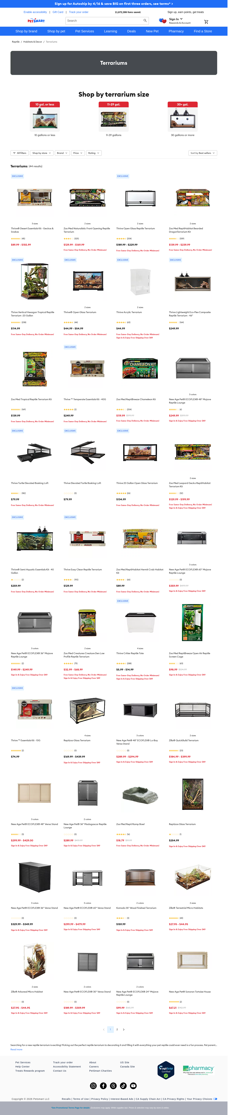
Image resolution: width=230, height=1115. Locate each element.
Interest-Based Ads (122, 1099)
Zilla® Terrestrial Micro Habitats (186, 907)
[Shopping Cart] (210, 22)
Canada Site (127, 1066)
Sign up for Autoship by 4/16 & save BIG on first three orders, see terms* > (114, 4)
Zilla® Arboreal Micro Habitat (27, 991)
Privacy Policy (99, 1099)
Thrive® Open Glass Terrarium (80, 312)
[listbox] (113, 119)
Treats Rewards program (30, 1070)
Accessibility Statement (67, 1066)
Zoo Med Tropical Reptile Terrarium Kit (31, 399)
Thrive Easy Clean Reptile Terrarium (83, 569)
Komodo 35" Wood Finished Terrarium (136, 907)
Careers (94, 1066)
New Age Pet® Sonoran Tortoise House (190, 991)
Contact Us (59, 1070)
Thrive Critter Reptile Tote (130, 653)
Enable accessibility (35, 12)
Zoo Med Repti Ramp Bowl (130, 824)
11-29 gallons (113, 135)
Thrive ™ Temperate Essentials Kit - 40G (85, 399)
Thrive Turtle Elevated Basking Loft (29, 483)
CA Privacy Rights (173, 1099)
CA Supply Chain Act (148, 1099)
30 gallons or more (182, 135)
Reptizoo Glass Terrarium (77, 740)
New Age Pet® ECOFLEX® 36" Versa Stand (34, 907)
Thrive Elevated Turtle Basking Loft (82, 483)
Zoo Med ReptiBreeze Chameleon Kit (136, 399)
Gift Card (58, 12)
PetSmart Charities (100, 1070)
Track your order (78, 12)
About (92, 1062)
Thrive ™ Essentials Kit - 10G (25, 740)
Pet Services (23, 1062)
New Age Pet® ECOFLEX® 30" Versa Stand (87, 991)
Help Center (23, 1066)
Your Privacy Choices (202, 1099)
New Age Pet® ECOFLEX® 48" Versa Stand (34, 824)
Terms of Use (81, 1099)
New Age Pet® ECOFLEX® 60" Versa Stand (87, 907)
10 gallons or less (44, 135)
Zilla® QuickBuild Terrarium (183, 740)
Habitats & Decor (32, 41)
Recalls (66, 1099)
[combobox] (107, 20)
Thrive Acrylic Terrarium (129, 312)
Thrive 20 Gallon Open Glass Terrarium (137, 483)
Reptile (16, 41)
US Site (124, 1062)
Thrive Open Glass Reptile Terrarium (135, 228)
